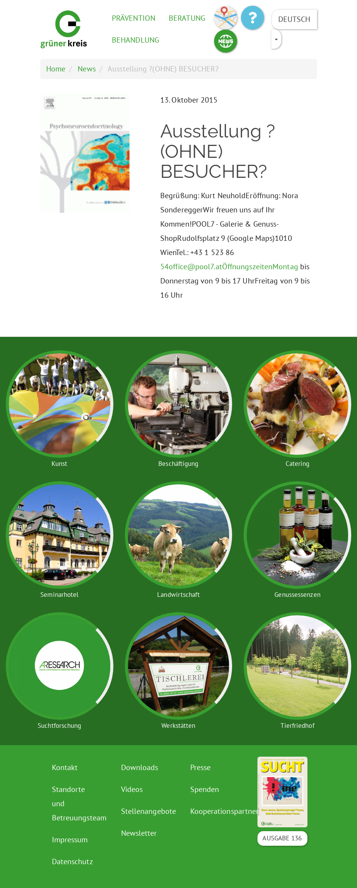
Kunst (59, 463)
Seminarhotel (59, 594)
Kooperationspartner (216, 811)
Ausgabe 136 (282, 838)
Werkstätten (178, 725)
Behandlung (135, 40)
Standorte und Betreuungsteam (78, 803)
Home (55, 69)
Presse (200, 767)
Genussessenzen (297, 594)
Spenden (204, 789)
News (86, 69)
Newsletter (139, 833)
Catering (298, 463)
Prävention (133, 18)
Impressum (70, 840)
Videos (132, 789)
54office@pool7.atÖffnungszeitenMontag (229, 267)
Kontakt (65, 767)
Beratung (187, 18)
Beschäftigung (178, 463)
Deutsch (294, 19)
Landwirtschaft (178, 594)
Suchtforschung (59, 725)
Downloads (139, 767)
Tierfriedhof (297, 725)
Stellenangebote (147, 811)
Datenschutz (72, 861)
